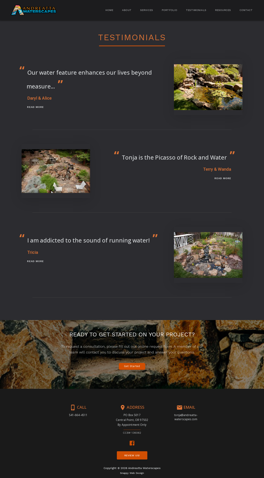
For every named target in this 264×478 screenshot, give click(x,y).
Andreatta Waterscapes (144, 468)
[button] (33, 10)
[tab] (109, 10)
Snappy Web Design (132, 473)
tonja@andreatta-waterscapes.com (185, 417)
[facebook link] (132, 443)
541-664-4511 (78, 415)
